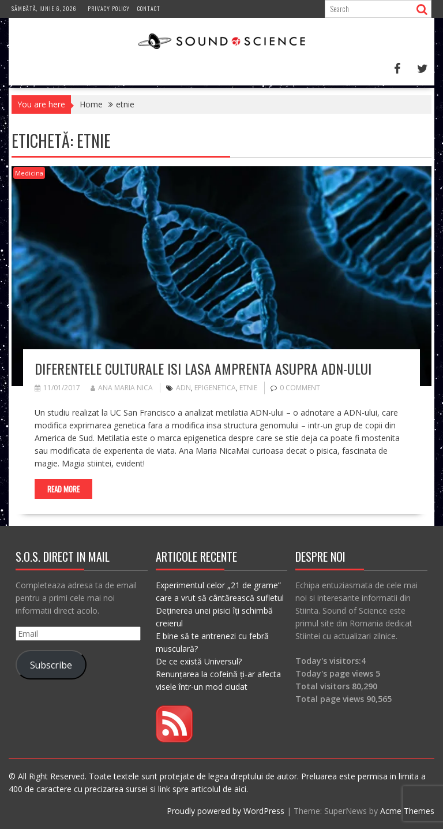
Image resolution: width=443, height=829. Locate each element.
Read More (63, 489)
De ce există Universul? (199, 661)
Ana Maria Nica (122, 388)
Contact (148, 8)
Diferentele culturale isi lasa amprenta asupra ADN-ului (203, 368)
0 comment (300, 388)
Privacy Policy (109, 8)
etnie (248, 388)
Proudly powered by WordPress (225, 810)
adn (183, 388)
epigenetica (215, 388)
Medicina (29, 173)
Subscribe (51, 665)
